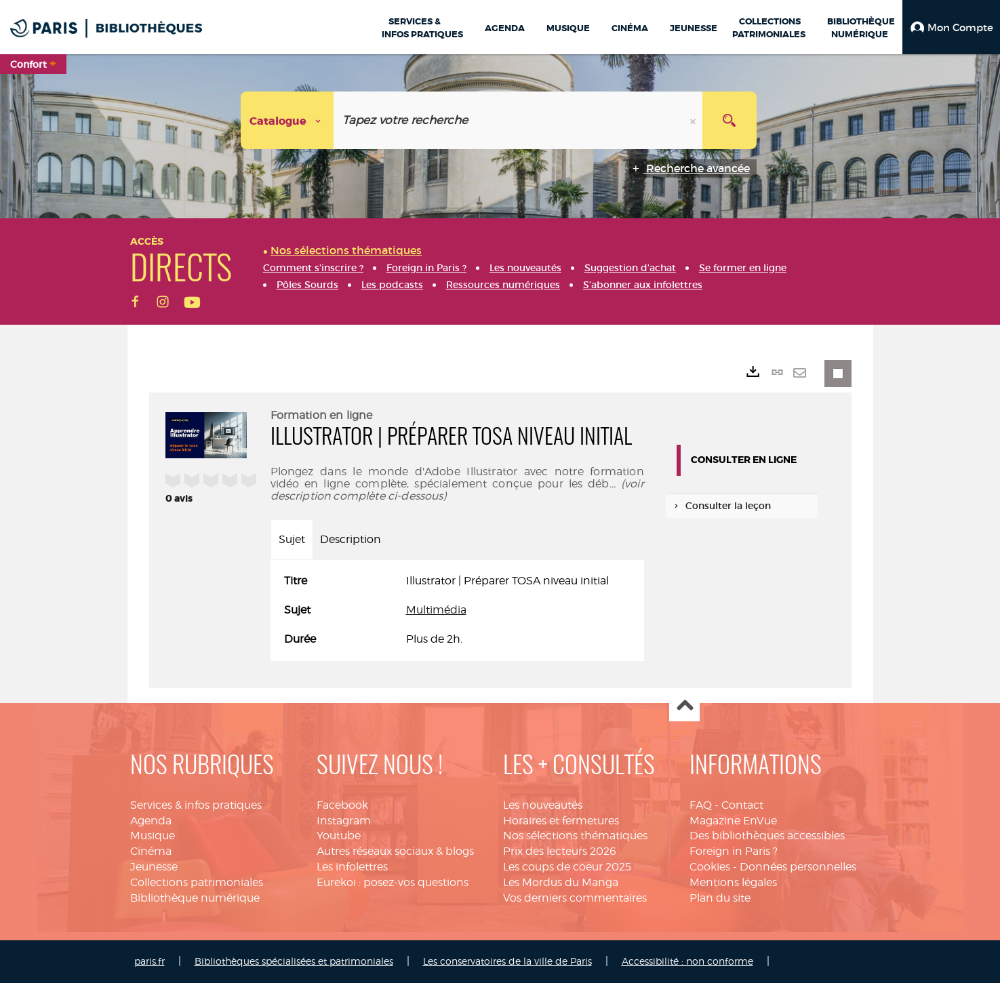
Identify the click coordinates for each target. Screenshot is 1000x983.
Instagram (344, 820)
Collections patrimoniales (196, 882)
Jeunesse (154, 866)
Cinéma (151, 851)
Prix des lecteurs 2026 (559, 851)
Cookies (709, 866)
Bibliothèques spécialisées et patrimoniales (294, 961)
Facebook (342, 805)
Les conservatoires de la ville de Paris (507, 961)
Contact (742, 805)
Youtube (339, 835)
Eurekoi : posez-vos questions (392, 882)
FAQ (700, 805)
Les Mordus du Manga (560, 882)
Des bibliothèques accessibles (767, 835)
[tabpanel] (457, 610)
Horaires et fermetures (561, 820)
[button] (951, 27)
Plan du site (720, 897)
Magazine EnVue (733, 820)
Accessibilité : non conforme (687, 961)
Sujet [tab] (292, 539)
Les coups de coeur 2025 (567, 866)
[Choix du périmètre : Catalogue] (287, 120)
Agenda (151, 820)
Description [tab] (350, 539)
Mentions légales (733, 882)
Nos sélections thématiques (575, 835)
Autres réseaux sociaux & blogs (395, 851)
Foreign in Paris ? (733, 851)
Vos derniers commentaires (575, 897)
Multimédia (436, 609)
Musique (152, 835)
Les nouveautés (542, 805)
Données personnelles (798, 866)
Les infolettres (352, 866)
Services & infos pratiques (196, 805)
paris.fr (149, 961)
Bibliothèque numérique (195, 897)
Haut (684, 706)
